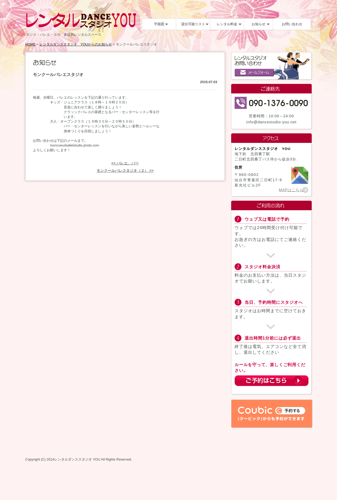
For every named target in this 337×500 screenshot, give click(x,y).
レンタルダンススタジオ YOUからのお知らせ (75, 44)
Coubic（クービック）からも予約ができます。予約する (271, 413)
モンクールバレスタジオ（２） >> (125, 170)
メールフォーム (254, 72)
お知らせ (258, 24)
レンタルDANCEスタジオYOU (81, 17)
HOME (30, 44)
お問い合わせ (292, 24)
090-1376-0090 (271, 103)
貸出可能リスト (193, 24)
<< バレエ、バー (125, 163)
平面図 (159, 24)
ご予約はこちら (272, 380)
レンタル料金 (227, 24)
